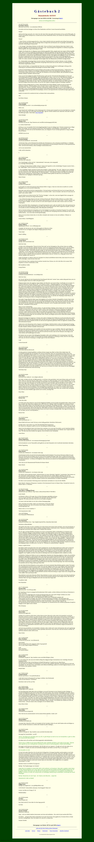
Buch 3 (61, 18)
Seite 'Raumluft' (39, 112)
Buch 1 (59, 825)
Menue (38, 830)
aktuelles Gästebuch (64, 830)
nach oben (27, 830)
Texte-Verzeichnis (54, 830)
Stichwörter (45, 830)
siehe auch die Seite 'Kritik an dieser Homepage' (47, 828)
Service (33, 830)
